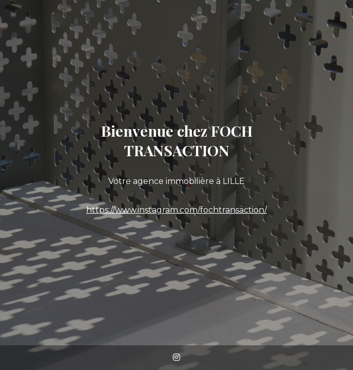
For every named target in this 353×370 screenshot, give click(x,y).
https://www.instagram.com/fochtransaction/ (176, 210)
